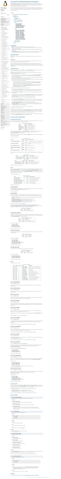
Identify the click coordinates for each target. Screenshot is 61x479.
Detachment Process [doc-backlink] (14, 54)
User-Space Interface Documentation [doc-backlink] (18, 116)
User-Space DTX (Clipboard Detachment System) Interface (20, 14)
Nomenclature (15, 15)
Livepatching (2, 112)
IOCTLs (16, 28)
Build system (2, 116)
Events (15, 22)
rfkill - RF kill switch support (5, 86)
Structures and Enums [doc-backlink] (14, 394)
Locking (2, 104)
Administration (3, 115)
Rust (1, 113)
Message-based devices (4, 64)
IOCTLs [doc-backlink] (12, 261)
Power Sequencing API (4, 84)
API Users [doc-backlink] (13, 473)
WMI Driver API (3, 100)
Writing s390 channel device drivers (5, 87)
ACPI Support (3, 31)
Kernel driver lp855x (4, 32)
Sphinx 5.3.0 (40, 477)
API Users (14, 42)
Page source (47, 477)
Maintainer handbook (3, 21)
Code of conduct (3, 20)
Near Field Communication (5, 71)
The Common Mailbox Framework (5, 59)
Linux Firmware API (4, 40)
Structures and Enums (17, 41)
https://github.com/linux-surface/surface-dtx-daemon (32, 475)
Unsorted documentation (4, 124)
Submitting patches (3, 19)
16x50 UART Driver (4, 66)
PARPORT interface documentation (5, 75)
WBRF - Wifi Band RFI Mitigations (5, 99)
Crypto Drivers (3, 35)
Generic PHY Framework (4, 76)
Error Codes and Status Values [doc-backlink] (16, 119)
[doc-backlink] (14, 193)
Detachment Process (16, 16)
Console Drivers (3, 34)
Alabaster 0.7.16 (44, 477)
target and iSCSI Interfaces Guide (5, 95)
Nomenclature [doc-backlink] (13, 45)
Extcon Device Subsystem (4, 39)
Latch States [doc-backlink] (13, 59)
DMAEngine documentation (5, 36)
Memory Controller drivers (4, 63)
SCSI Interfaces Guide (4, 88)
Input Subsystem (3, 54)
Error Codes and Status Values (18, 21)
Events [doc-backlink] (12, 167)
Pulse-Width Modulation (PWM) (5, 67)
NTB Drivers (3, 72)
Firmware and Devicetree (4, 121)
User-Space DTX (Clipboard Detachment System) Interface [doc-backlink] (25, 1)
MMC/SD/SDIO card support (5, 68)
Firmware (2, 120)
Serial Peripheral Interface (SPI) (5, 91)
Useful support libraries (4, 27)
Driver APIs (2, 24)
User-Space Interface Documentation (18, 20)
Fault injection (2, 111)
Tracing (2, 110)
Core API (2, 23)
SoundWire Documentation (5, 90)
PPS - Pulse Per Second (4, 80)
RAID (2, 60)
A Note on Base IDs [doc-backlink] (14, 383)
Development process (3, 18)
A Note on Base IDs (17, 40)
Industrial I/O (3, 52)
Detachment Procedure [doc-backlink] (14, 68)
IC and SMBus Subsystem (5, 51)
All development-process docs (5, 22)
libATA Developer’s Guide (4, 58)
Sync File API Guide (4, 94)
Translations (2, 125)
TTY (2, 98)
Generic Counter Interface (4, 44)
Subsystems (2, 103)
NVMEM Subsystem (4, 74)
